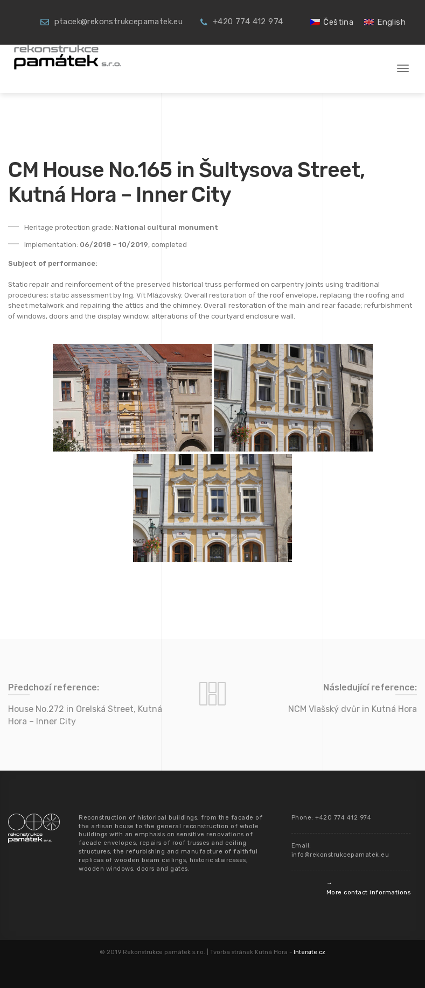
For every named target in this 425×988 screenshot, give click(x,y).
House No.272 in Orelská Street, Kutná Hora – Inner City (85, 715)
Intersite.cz (309, 952)
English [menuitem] (391, 22)
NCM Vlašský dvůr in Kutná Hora (352, 709)
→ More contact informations (368, 888)
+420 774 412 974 (248, 21)
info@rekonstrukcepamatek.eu (340, 854)
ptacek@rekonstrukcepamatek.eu (118, 21)
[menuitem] (332, 22)
